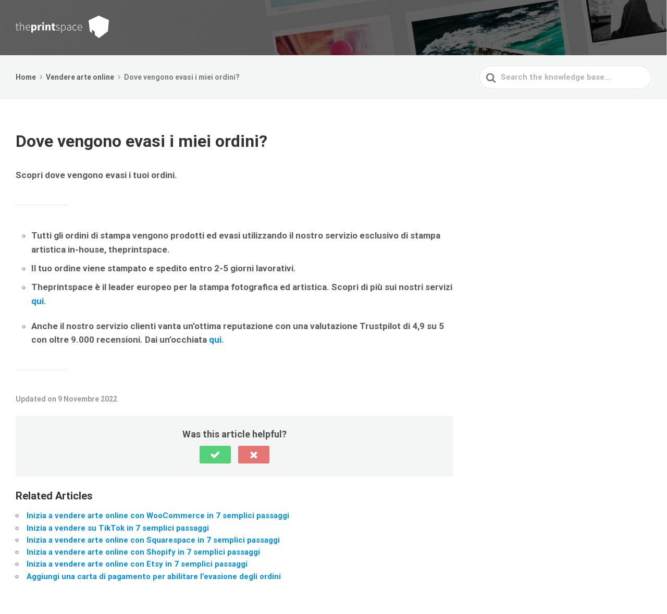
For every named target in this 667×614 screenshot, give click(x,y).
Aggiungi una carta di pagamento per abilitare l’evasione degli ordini (154, 576)
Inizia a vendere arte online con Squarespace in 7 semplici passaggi (153, 540)
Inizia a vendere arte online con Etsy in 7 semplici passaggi (137, 564)
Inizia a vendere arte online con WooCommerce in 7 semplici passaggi (158, 515)
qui (37, 301)
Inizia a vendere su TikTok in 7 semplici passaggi (118, 528)
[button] (215, 454)
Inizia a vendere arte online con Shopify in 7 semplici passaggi (143, 552)
